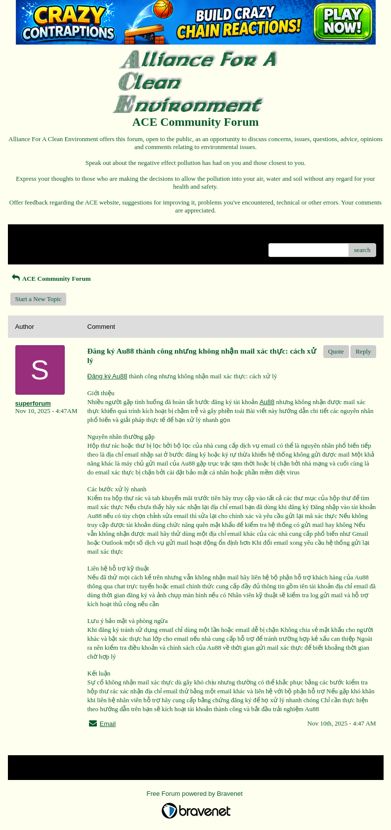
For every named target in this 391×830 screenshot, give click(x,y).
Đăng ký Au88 (107, 376)
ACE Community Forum (50, 278)
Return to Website (38, 235)
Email (108, 723)
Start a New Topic (38, 299)
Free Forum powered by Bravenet (196, 793)
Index (77, 235)
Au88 (267, 402)
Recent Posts (31, 247)
